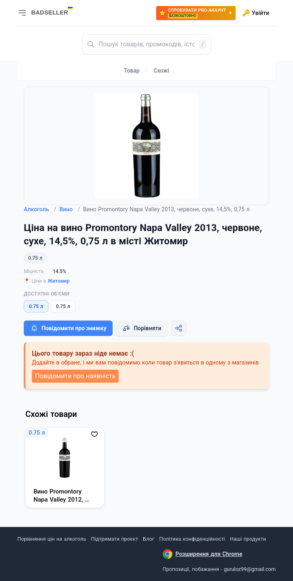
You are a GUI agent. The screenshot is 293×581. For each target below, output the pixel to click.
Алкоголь (40, 209)
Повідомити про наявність (75, 376)
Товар (132, 70)
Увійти (255, 13)
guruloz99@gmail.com (250, 569)
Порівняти (141, 328)
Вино (69, 209)
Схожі (162, 70)
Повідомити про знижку (68, 328)
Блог (148, 539)
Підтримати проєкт (114, 539)
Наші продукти (248, 539)
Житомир (58, 281)
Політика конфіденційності (192, 539)
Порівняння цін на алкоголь (51, 539)
